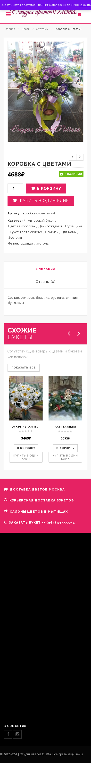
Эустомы (42, 29)
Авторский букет (41, 220)
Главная (9, 29)
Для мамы (69, 232)
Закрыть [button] (85, 5)
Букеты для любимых (26, 232)
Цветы (26, 29)
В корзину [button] (26, 448)
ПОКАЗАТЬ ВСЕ (23, 367)
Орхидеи (51, 232)
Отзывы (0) (46, 282)
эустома (42, 243)
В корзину (49, 188)
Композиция (65, 426)
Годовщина (73, 226)
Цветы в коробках (21, 226)
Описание (46, 269)
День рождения (50, 226)
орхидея (27, 243)
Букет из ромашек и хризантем (39, 426)
